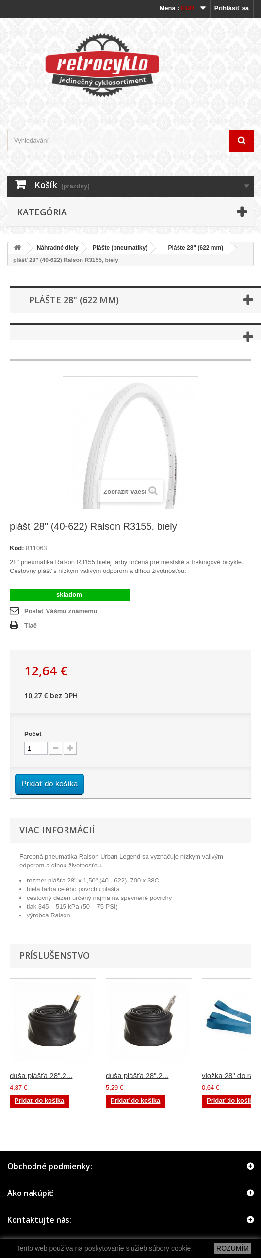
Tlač (30, 625)
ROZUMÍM (232, 1248)
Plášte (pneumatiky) (120, 248)
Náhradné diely (58, 248)
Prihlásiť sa (231, 8)
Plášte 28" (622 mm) (192, 248)
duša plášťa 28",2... (41, 1075)
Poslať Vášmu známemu (61, 611)
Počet (32, 733)
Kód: (17, 548)
